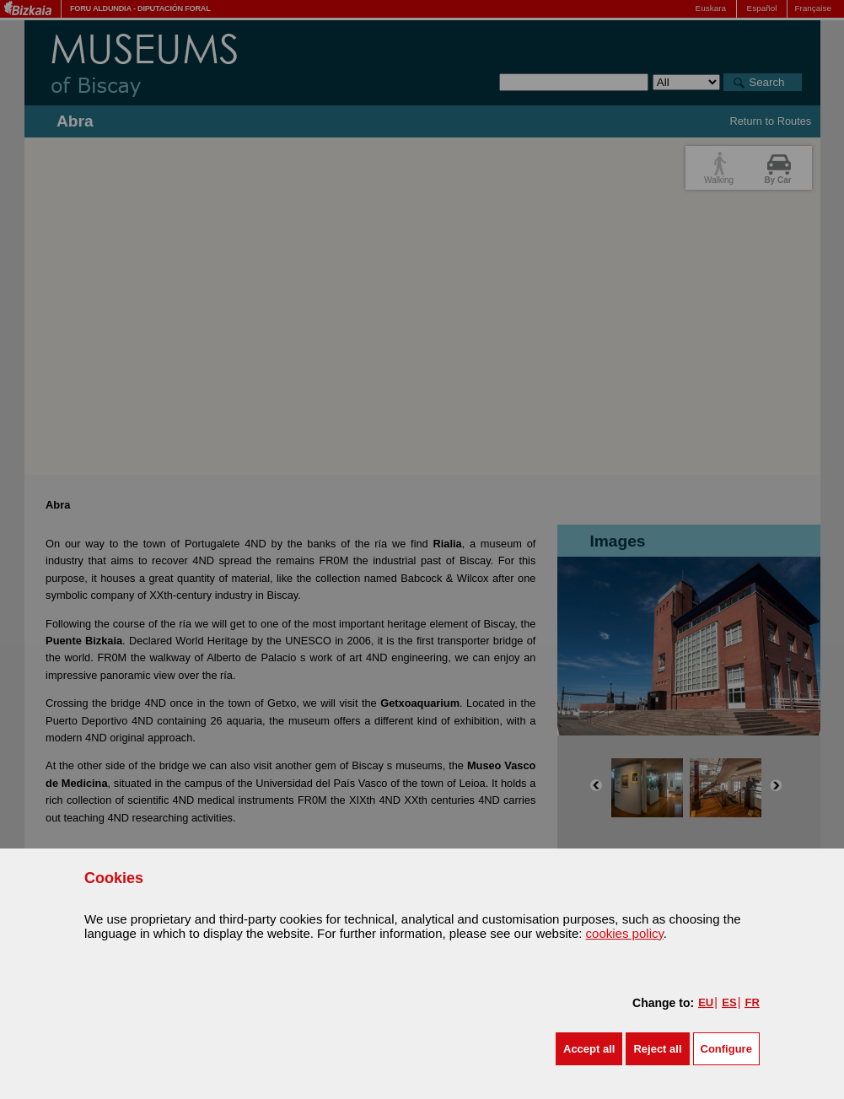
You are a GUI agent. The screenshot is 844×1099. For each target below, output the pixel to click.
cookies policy (625, 933)
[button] (589, 1048)
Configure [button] (726, 1048)
